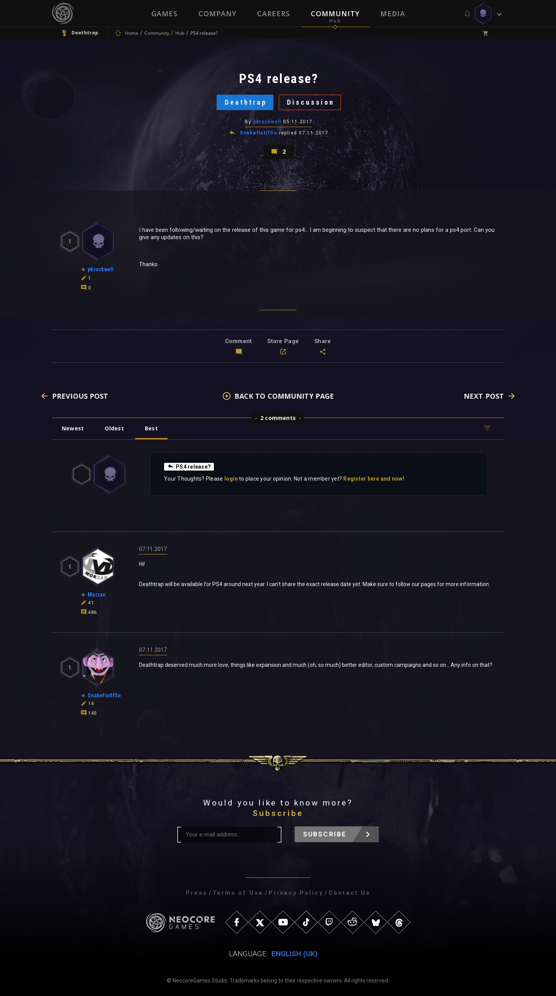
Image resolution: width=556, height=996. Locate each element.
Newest (73, 428)
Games (164, 13)
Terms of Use (238, 892)
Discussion (310, 102)
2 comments (278, 418)
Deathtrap (246, 102)
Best (151, 428)
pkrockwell (267, 121)
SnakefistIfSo (258, 133)
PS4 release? (189, 466)
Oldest (114, 428)
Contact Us (349, 892)
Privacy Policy (296, 892)
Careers (273, 13)
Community (335, 13)
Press (196, 892)
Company (217, 13)
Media (392, 13)
